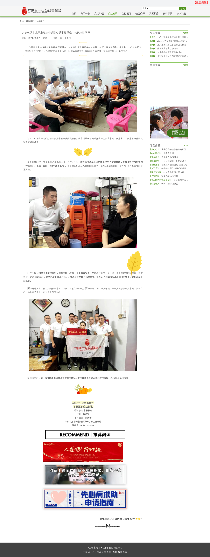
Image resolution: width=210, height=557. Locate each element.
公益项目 (126, 13)
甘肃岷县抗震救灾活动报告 (165, 52)
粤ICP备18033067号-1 (111, 547)
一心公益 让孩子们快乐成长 (168, 161)
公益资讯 (112, 13)
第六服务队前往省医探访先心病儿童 (169, 45)
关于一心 (85, 13)
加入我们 (181, 13)
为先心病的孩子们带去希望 (167, 149)
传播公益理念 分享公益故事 (168, 168)
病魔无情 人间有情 (163, 176)
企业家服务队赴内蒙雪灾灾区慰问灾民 (170, 56)
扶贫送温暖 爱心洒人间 (166, 172)
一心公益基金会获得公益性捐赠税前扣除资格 (173, 37)
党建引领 (99, 13)
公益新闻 (40, 21)
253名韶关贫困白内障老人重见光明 (169, 41)
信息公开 (140, 13)
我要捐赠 (154, 13)
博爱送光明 (161, 153)
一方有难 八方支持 (163, 184)
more (185, 33)
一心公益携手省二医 (169, 180)
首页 (74, 13)
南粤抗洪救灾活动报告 (163, 48)
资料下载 (167, 13)
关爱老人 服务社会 (163, 157)
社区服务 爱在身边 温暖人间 (168, 165)
